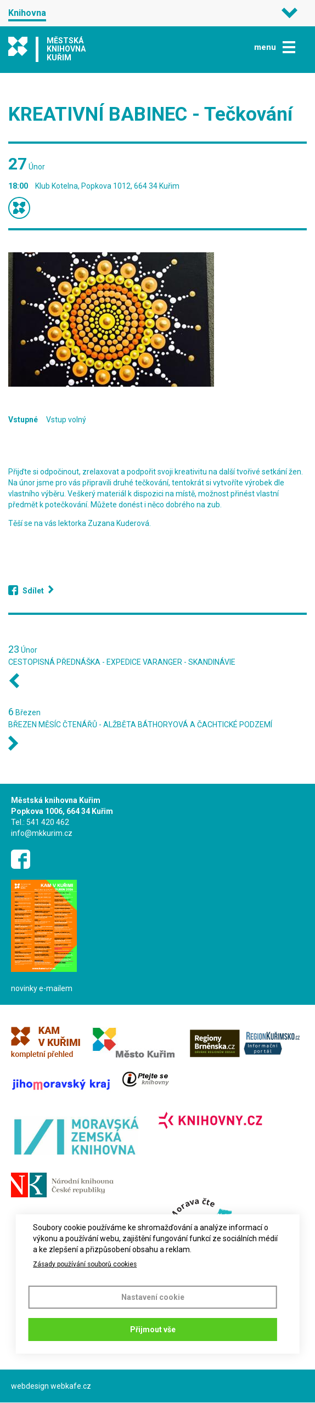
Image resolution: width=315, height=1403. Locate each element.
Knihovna (27, 13)
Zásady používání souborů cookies (85, 1264)
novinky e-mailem (41, 988)
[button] (157, 319)
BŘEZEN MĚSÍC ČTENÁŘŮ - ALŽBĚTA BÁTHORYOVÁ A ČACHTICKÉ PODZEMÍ (140, 724)
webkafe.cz (70, 1386)
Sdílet (33, 590)
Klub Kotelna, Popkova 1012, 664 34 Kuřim (107, 186)
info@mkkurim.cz (41, 833)
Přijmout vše (153, 1329)
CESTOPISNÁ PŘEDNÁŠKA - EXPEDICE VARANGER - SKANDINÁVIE (121, 662)
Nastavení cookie (152, 1297)
